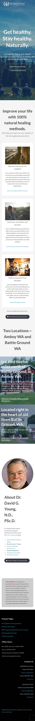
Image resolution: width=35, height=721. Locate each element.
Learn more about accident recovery (17, 191)
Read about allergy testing (17, 302)
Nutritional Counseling (13, 552)
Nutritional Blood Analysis (9, 633)
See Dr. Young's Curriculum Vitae (17, 560)
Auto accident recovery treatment (11, 623)
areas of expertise (11, 535)
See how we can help (17, 66)
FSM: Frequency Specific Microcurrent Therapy (15, 630)
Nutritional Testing (12, 555)
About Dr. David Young (8, 626)
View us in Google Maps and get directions (14, 399)
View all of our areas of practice (18, 317)
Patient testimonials (7, 636)
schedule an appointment (18, 70)
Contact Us (30, 679)
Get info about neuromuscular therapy (17, 246)
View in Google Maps (27, 672)
